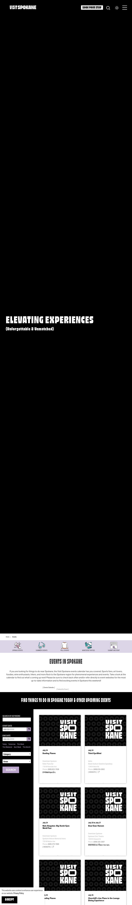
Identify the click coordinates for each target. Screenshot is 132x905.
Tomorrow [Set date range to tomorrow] (11, 744)
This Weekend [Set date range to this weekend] (7, 747)
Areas (5, 761)
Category (7, 754)
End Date (6, 736)
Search (11, 770)
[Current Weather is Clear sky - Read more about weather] (114, 8)
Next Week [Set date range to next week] (17, 747)
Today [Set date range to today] (4, 744)
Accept (9, 899)
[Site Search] (108, 8)
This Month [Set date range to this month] (27, 747)
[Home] (23, 7)
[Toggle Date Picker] (29, 729)
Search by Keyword (11, 716)
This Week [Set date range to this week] (20, 744)
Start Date (7, 726)
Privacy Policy (18, 893)
